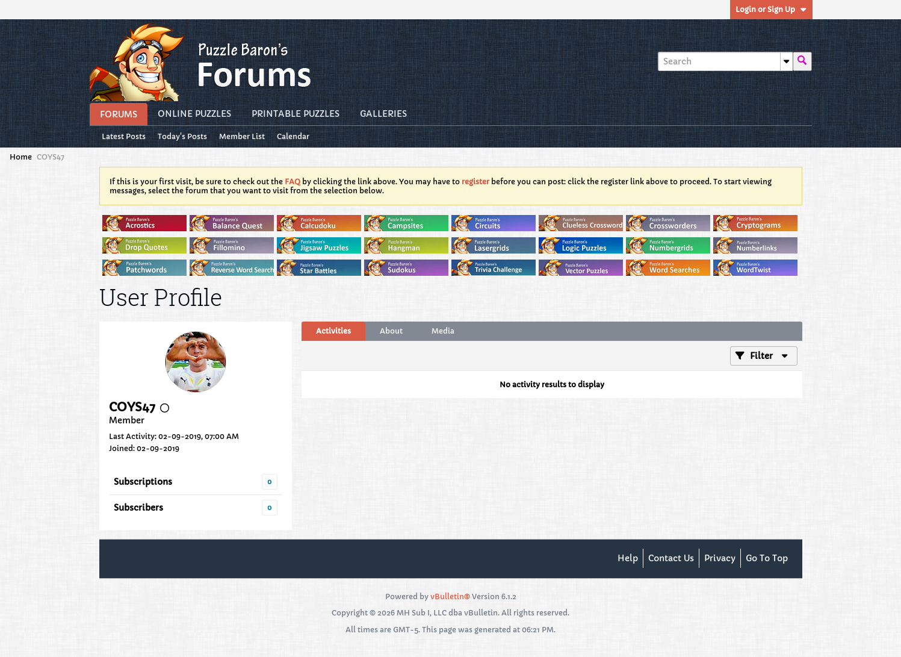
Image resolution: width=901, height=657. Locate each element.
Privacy (719, 558)
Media (443, 330)
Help (628, 558)
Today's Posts (182, 136)
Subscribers (138, 507)
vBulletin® (450, 596)
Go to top (767, 558)
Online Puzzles (194, 113)
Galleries (383, 113)
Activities (333, 330)
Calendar (293, 136)
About (391, 330)
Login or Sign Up (771, 9)
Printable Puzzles (295, 113)
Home (21, 156)
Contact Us (671, 558)
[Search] (725, 61)
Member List (242, 136)
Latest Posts (124, 136)
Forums (118, 114)
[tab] (333, 331)
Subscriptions (143, 481)
